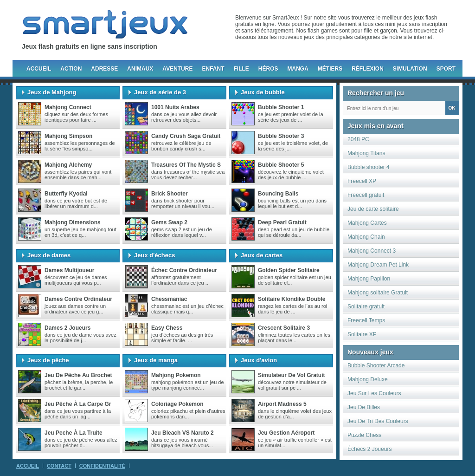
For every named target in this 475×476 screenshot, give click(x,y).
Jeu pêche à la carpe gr (78, 404)
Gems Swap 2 (169, 222)
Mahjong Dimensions (73, 222)
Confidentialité (102, 465)
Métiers (330, 68)
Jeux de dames (49, 255)
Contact (59, 466)
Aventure (177, 68)
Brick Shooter (169, 193)
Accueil (38, 68)
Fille (241, 68)
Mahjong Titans (366, 153)
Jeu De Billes (363, 407)
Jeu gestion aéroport (286, 433)
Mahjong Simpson (68, 136)
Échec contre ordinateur (184, 270)
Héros (268, 68)
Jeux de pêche (48, 360)
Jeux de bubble (263, 92)
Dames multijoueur (69, 270)
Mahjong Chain (366, 237)
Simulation (410, 68)
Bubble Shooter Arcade (375, 365)
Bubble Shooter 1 (281, 107)
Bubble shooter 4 (368, 167)
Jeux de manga (156, 360)
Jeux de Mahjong (51, 92)
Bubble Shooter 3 (281, 136)
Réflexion (368, 68)
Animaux (140, 68)
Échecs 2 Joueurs (369, 449)
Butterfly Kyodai (66, 193)
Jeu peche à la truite (74, 433)
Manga (298, 68)
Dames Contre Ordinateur (78, 299)
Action (71, 68)
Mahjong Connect (68, 107)
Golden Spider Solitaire (289, 270)
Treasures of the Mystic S (186, 165)
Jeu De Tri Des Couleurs (377, 421)
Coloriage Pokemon (177, 404)
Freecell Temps (366, 320)
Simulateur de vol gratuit (291, 375)
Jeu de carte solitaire (373, 209)
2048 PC (358, 139)
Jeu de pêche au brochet (78, 375)
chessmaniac (169, 299)
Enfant (213, 68)
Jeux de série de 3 (160, 92)
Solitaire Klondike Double (291, 299)
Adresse (104, 68)
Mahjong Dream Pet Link (378, 264)
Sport (446, 68)
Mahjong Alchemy (68, 165)
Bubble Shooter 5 (281, 165)
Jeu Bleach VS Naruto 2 (182, 433)
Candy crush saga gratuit (185, 136)
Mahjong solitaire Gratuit (377, 292)
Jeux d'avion (259, 360)
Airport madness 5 (282, 404)
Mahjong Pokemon (176, 375)
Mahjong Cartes (367, 223)
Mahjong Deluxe (367, 379)
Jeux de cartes (261, 255)
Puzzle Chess (364, 435)
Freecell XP (361, 181)
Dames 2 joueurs (67, 328)
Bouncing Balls (278, 193)
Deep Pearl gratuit (282, 222)
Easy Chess (166, 328)
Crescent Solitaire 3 (284, 328)
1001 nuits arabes (175, 107)
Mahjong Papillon (368, 278)
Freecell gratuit (365, 195)
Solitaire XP (362, 334)
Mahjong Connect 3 (371, 251)
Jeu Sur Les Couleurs (374, 393)
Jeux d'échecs (154, 255)
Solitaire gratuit (366, 306)
